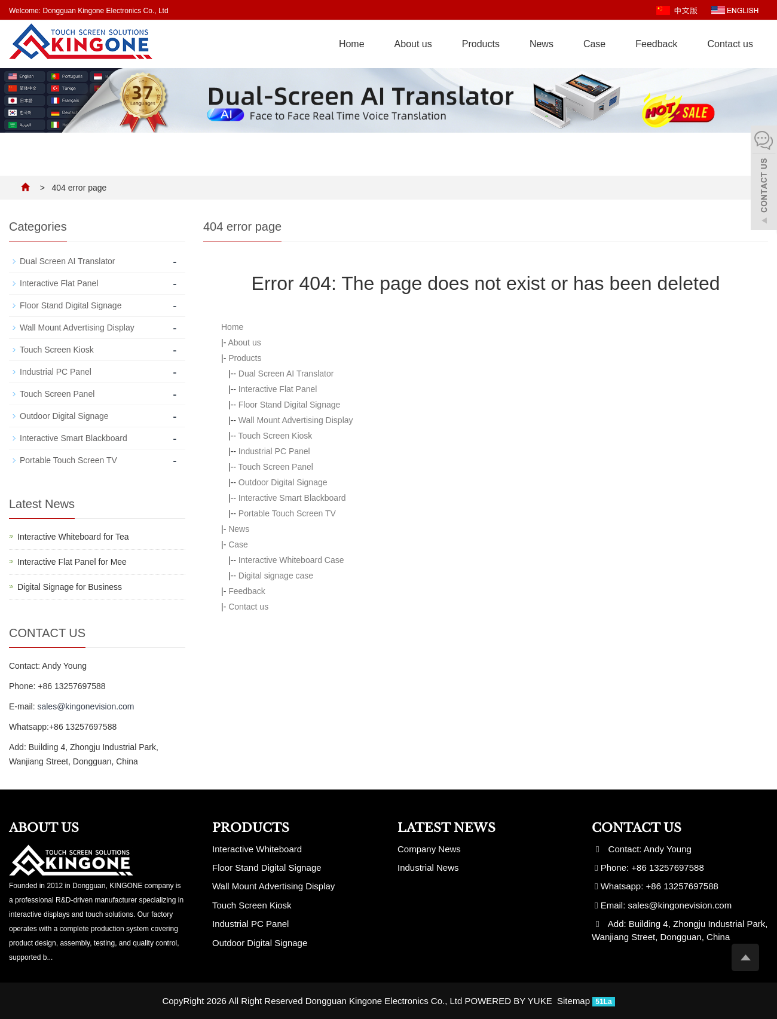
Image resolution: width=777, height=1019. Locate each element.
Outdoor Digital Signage (283, 482)
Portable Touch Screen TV (287, 513)
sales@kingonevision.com (85, 706)
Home (352, 44)
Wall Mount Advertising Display (295, 420)
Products (481, 44)
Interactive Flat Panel (277, 389)
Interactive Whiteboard (257, 849)
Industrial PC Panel (274, 451)
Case (594, 44)
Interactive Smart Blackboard (292, 498)
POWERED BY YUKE (510, 1001)
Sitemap (573, 1001)
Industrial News (428, 867)
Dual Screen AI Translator (286, 373)
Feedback (656, 44)
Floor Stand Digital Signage (289, 404)
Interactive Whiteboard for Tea (73, 536)
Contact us (730, 44)
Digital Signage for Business (69, 587)
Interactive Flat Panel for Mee (72, 562)
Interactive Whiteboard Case (291, 560)
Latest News (446, 828)
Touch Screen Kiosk (275, 435)
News (541, 44)
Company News (429, 849)
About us (413, 44)
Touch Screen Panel (275, 467)
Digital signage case (275, 575)
